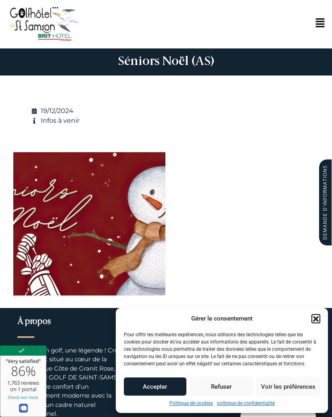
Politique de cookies (191, 403)
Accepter (155, 386)
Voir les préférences (288, 386)
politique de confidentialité (246, 403)
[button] (316, 318)
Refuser (221, 386)
